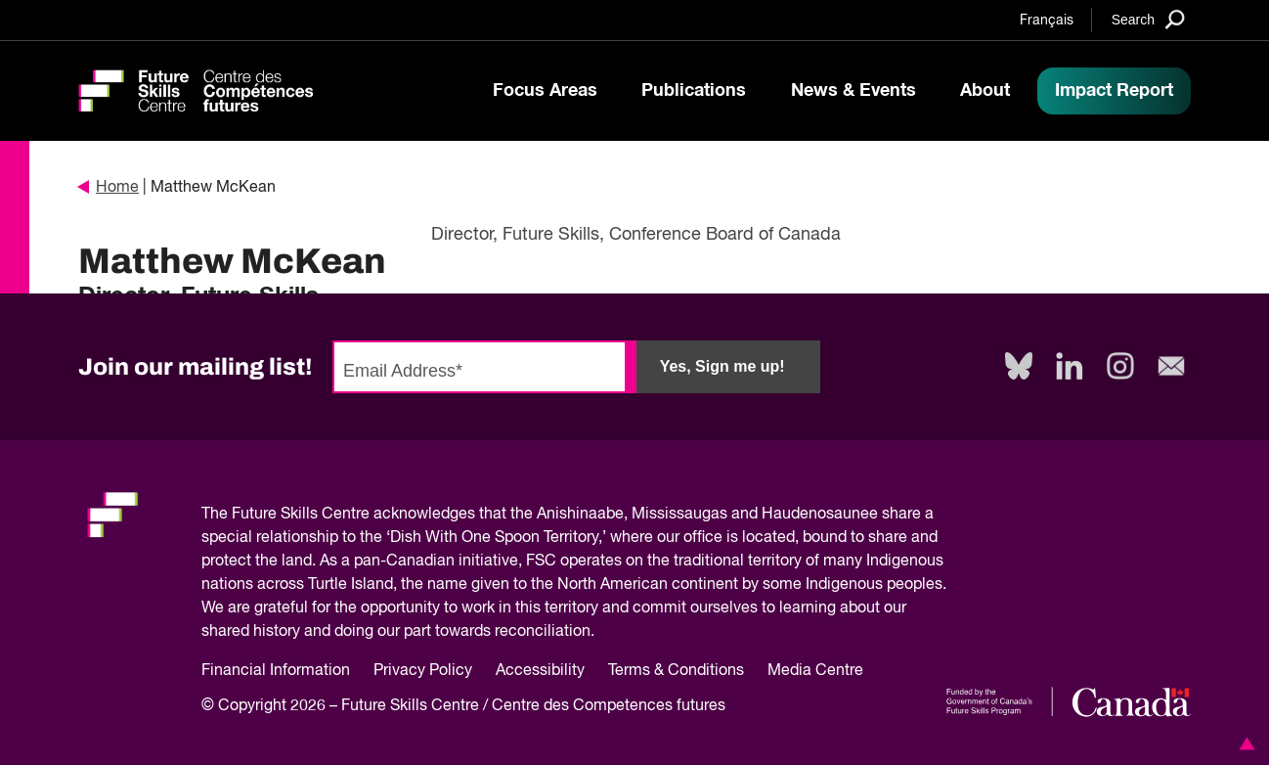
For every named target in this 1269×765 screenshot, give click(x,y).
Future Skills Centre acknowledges (353, 514)
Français (1046, 20)
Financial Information (275, 671)
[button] (1243, 743)
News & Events (853, 91)
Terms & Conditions (676, 671)
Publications (693, 91)
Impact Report (1114, 91)
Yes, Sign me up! (722, 366)
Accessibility (540, 671)
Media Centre (815, 671)
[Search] (1148, 19)
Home (108, 188)
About (985, 91)
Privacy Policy (422, 671)
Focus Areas (545, 91)
